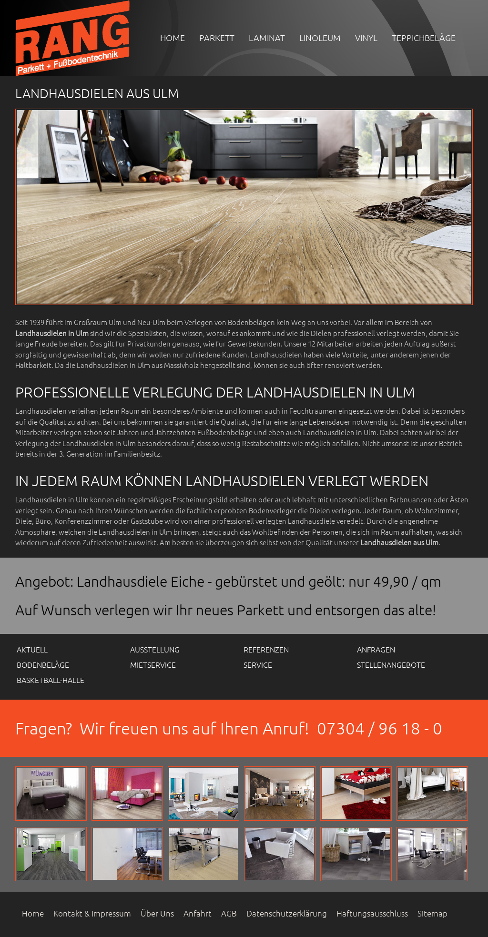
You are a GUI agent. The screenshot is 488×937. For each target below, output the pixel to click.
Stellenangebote (391, 664)
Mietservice (153, 664)
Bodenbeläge (43, 664)
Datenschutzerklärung (286, 913)
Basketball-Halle (50, 679)
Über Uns (157, 913)
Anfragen (376, 649)
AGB (229, 913)
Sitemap (432, 913)
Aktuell (32, 649)
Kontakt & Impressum (92, 913)
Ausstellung (155, 649)
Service (258, 664)
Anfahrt (197, 913)
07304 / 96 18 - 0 (379, 728)
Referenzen (266, 649)
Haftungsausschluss (372, 913)
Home (33, 913)
